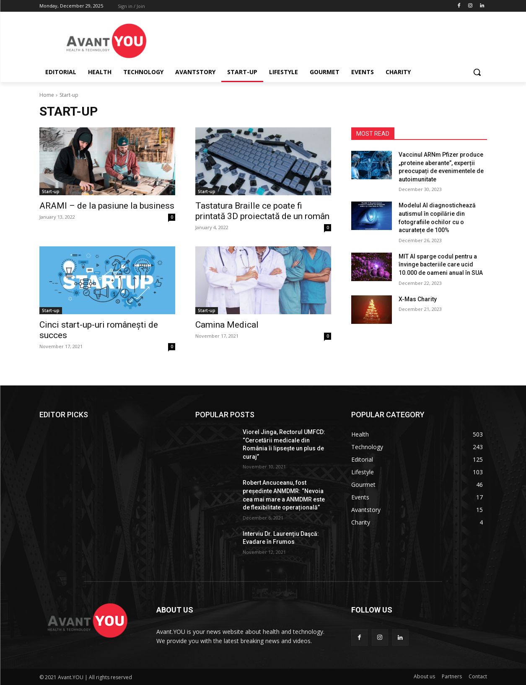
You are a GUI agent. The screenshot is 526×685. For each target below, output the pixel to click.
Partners (452, 676)
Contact (478, 676)
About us (424, 676)
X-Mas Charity (418, 299)
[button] (477, 72)
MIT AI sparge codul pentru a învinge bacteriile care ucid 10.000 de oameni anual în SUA (441, 264)
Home (46, 94)
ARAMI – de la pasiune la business (106, 206)
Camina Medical (227, 325)
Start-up (51, 191)
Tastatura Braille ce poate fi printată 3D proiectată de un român (262, 211)
